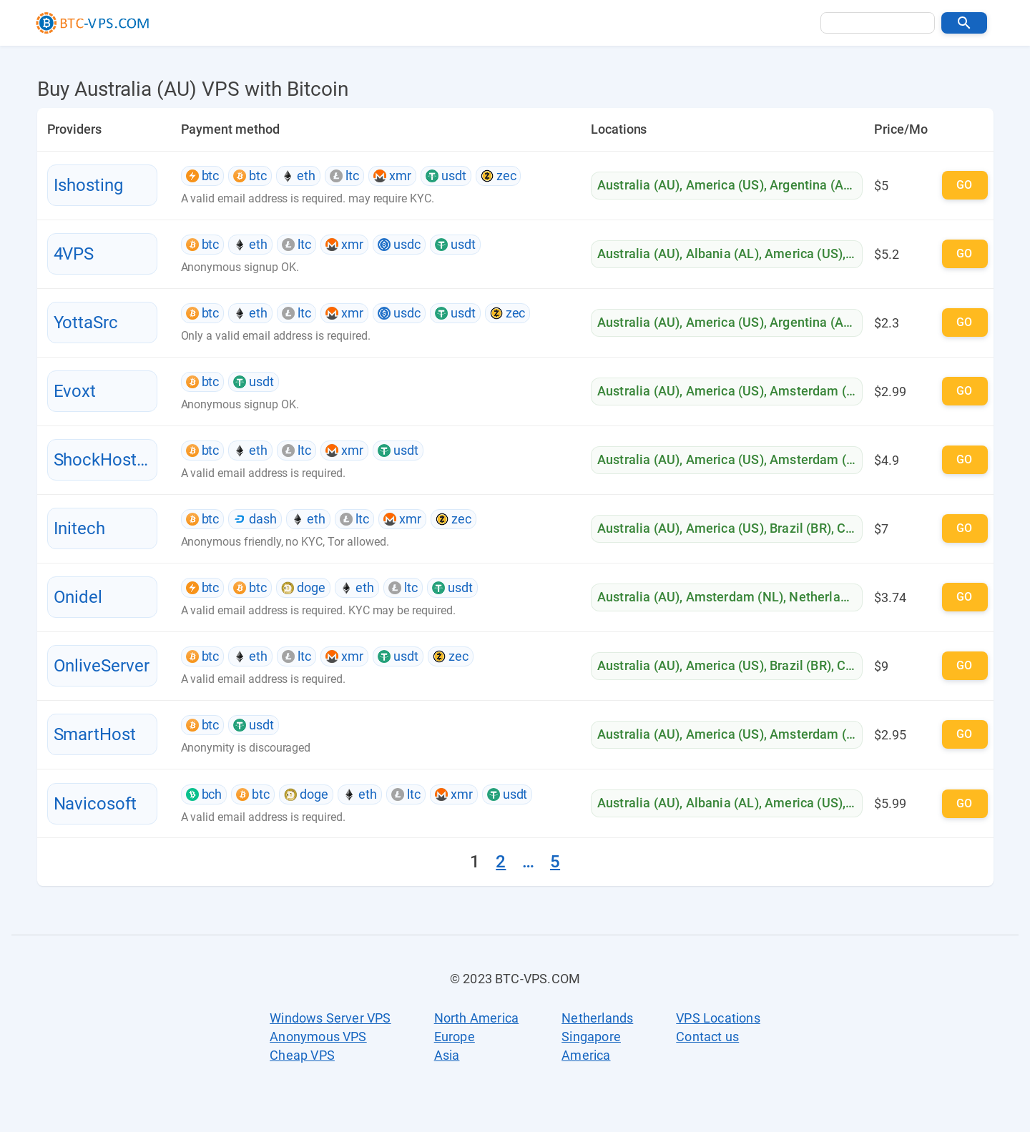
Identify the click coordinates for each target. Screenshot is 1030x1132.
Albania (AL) (722, 253)
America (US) (725, 184)
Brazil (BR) (800, 528)
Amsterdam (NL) (818, 390)
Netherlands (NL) (839, 596)
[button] (964, 23)
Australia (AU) (638, 184)
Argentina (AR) (812, 184)
